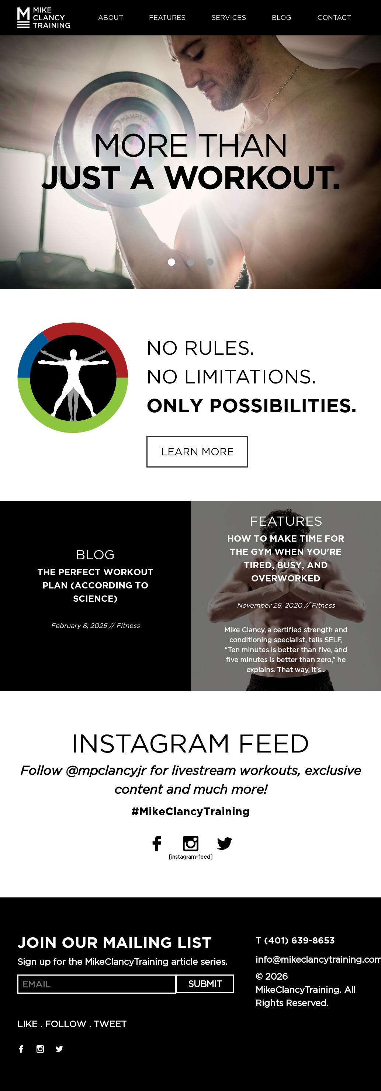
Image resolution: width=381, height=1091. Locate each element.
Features (167, 17)
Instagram (190, 843)
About (110, 17)
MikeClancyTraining (43, 17)
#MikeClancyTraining (190, 812)
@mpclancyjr (106, 772)
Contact (334, 17)
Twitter (224, 843)
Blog (281, 17)
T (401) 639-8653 (295, 941)
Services (228, 17)
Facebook (156, 843)
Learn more (197, 451)
